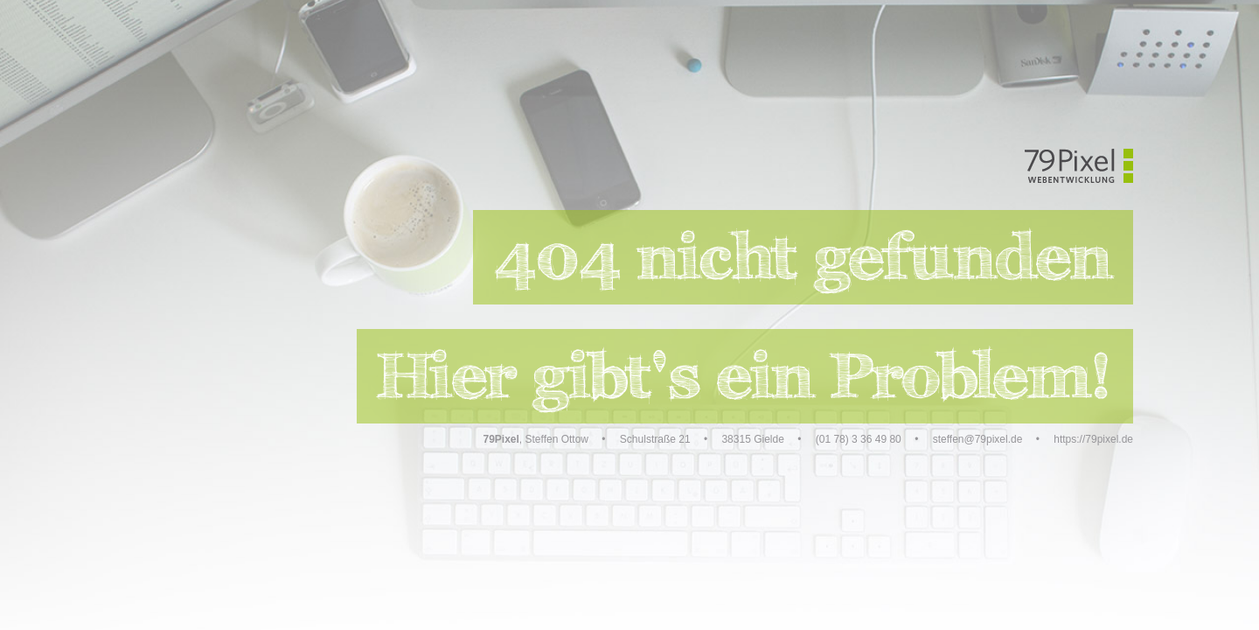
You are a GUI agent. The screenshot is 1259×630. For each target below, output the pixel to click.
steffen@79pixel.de (978, 439)
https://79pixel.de (1093, 439)
